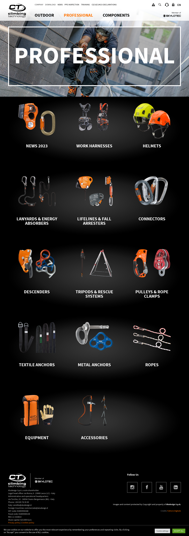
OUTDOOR (44, 15)
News (60, 4)
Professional (78, 15)
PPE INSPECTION (72, 4)
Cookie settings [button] (162, 531)
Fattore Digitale (174, 510)
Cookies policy (28, 522)
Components (116, 15)
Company (39, 4)
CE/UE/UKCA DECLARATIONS (104, 4)
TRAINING (85, 4)
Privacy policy (14, 522)
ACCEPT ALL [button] (179, 531)
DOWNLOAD (50, 4)
